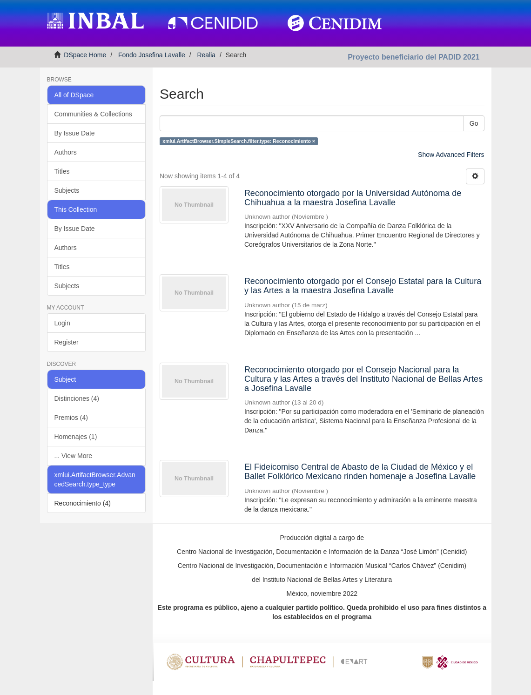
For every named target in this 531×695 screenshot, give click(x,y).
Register (66, 342)
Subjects (67, 190)
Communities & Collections (93, 114)
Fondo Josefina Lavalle (151, 55)
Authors (65, 152)
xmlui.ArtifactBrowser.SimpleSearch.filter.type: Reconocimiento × (238, 141)
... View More (73, 455)
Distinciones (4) (76, 398)
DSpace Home (85, 55)
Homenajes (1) (75, 436)
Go (474, 123)
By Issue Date (74, 133)
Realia (206, 55)
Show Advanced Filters (451, 154)
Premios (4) (71, 417)
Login (62, 323)
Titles (62, 171)
